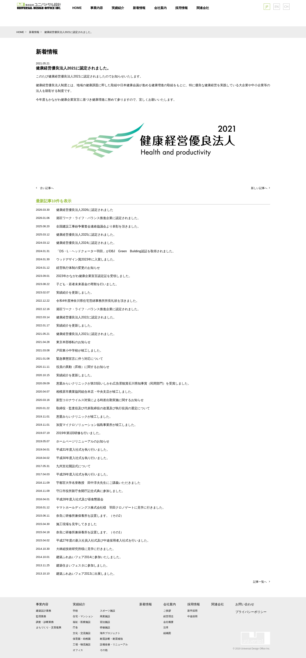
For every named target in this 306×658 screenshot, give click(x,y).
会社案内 (169, 604)
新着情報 (145, 604)
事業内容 (42, 604)
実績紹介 (79, 604)
